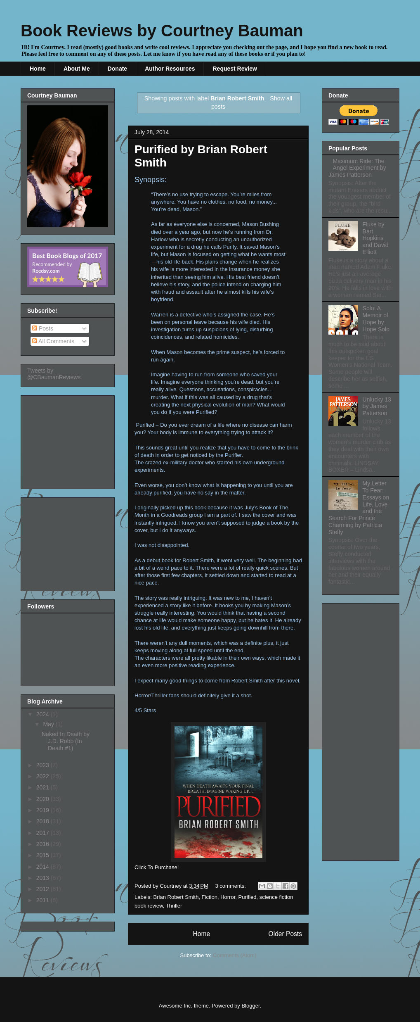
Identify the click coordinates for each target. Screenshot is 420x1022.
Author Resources (170, 68)
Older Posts (285, 933)
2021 (43, 787)
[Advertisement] (68, 440)
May (49, 724)
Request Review (234, 68)
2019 (43, 810)
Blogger (250, 1006)
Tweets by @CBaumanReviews (53, 373)
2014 (43, 866)
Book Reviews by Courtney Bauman (162, 30)
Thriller (174, 906)
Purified (247, 897)
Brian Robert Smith (176, 897)
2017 (43, 832)
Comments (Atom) (234, 955)
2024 (43, 714)
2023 (43, 765)
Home (38, 68)
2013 (43, 878)
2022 (43, 776)
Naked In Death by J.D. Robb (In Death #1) (66, 741)
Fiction (209, 897)
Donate (117, 68)
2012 (43, 889)
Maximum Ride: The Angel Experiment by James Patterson (357, 168)
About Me (77, 68)
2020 (43, 799)
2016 (43, 844)
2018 (43, 821)
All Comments (53, 341)
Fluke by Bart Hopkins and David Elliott (376, 238)
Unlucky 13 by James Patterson (377, 406)
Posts (42, 328)
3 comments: (231, 886)
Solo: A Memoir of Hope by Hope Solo (376, 318)
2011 (43, 900)
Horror (227, 897)
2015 (43, 855)
